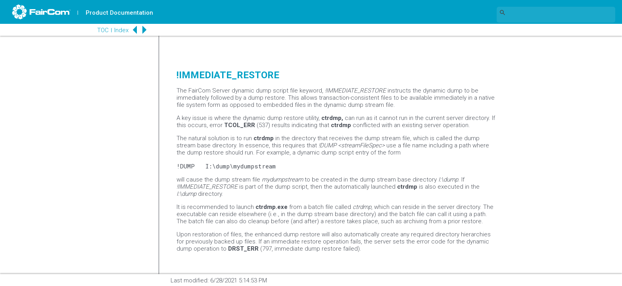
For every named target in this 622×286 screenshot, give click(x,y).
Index (121, 30)
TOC (103, 30)
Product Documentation (119, 12)
